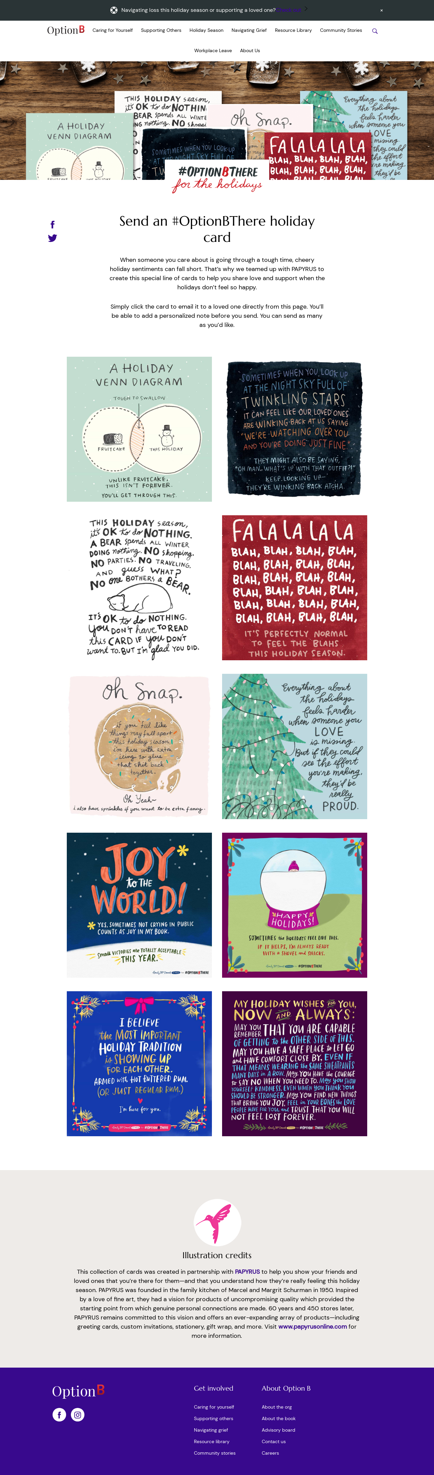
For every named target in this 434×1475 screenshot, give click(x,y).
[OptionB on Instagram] (77, 1414)
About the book (279, 1418)
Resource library (212, 1441)
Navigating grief (211, 1430)
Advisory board (278, 1430)
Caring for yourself (214, 1407)
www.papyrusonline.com (312, 1327)
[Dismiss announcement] (382, 10)
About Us (250, 50)
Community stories (215, 1453)
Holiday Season (206, 30)
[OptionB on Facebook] (59, 1414)
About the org (277, 1407)
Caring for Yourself (113, 30)
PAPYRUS (247, 1272)
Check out (288, 10)
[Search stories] (375, 30)
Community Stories (341, 30)
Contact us (274, 1441)
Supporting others (213, 1418)
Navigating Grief (249, 30)
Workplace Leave (213, 50)
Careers (270, 1453)
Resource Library (293, 30)
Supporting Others (161, 30)
